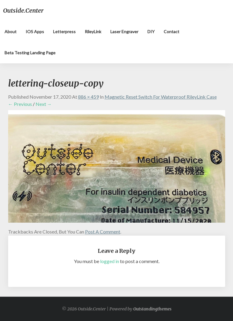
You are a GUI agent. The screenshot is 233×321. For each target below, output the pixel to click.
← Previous (20, 104)
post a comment (102, 231)
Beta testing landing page (30, 52)
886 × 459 (88, 97)
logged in (109, 261)
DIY (151, 31)
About (11, 31)
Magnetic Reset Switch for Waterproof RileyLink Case (161, 97)
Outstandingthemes (152, 309)
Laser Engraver (124, 31)
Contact (171, 31)
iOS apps (35, 31)
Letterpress (64, 31)
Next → (44, 104)
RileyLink (93, 31)
